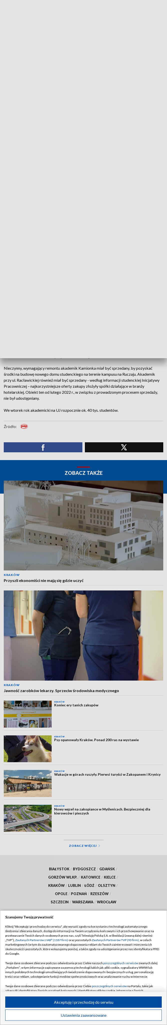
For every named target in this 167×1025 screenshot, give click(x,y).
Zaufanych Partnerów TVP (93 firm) (115, 940)
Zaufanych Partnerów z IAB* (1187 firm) (41, 940)
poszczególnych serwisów (120, 963)
